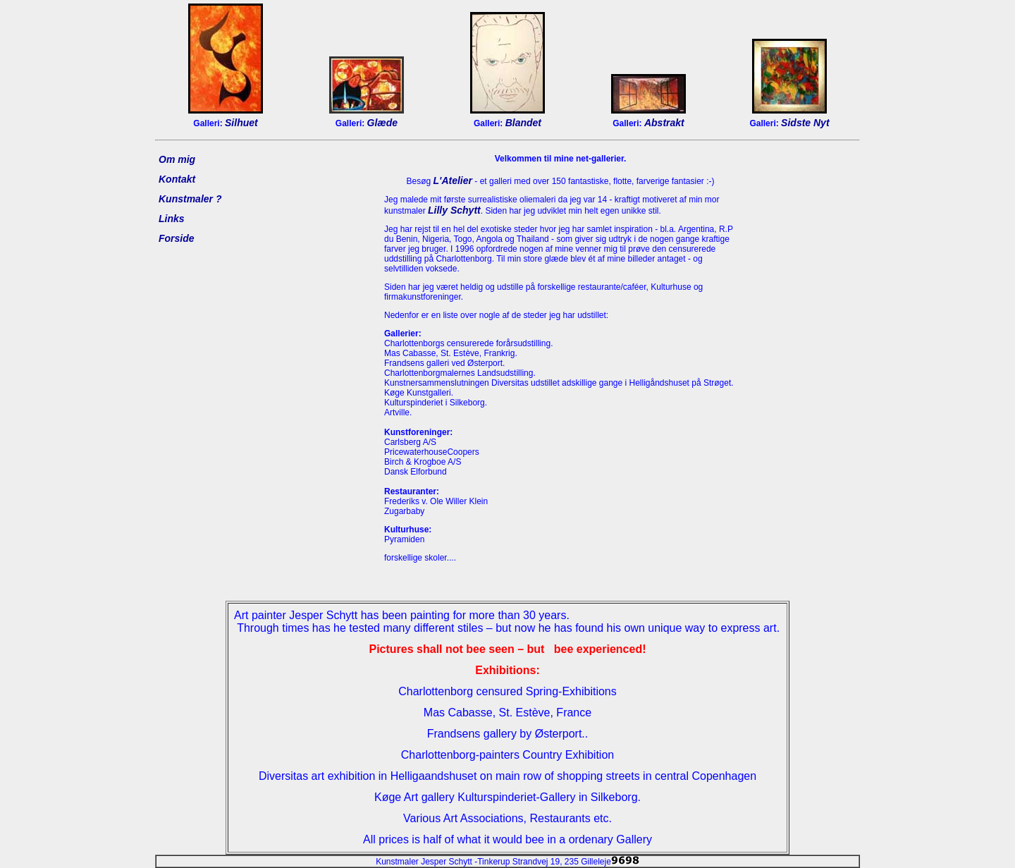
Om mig (177, 159)
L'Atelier (452, 180)
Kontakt (177, 179)
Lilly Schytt (454, 210)
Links (172, 218)
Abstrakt (664, 122)
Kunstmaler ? (190, 198)
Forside (177, 238)
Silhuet (241, 122)
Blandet (523, 122)
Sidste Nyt (805, 122)
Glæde (382, 122)
